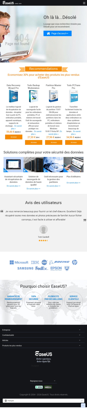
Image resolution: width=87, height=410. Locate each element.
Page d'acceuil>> (59, 33)
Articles (5, 344)
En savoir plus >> (13, 190)
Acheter (14, 137)
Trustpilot (35, 369)
